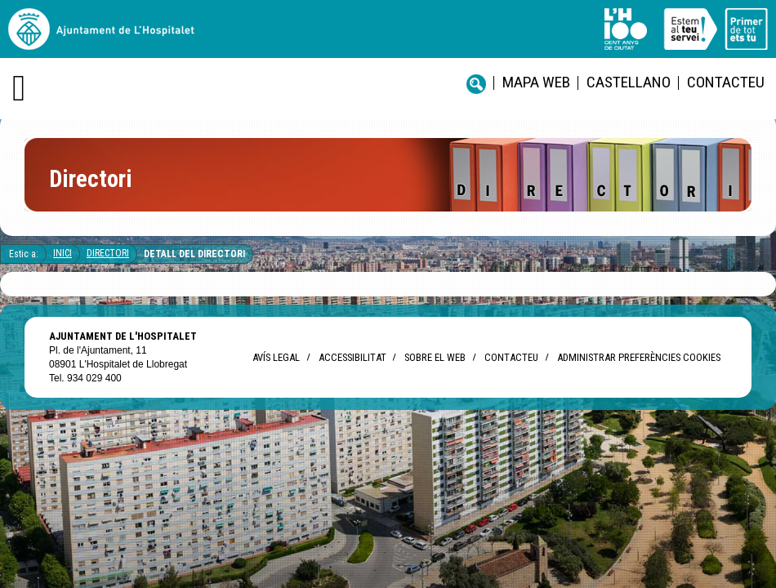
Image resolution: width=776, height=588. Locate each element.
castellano (628, 82)
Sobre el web (435, 357)
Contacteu (726, 82)
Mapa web (536, 82)
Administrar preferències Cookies (638, 357)
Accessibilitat (352, 357)
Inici (62, 253)
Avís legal (276, 357)
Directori (108, 253)
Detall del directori (194, 254)
